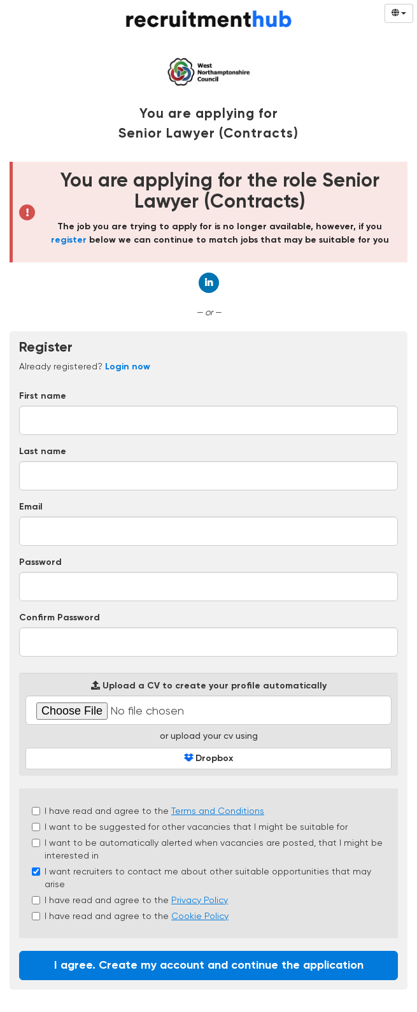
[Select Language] (399, 13)
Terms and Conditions (217, 811)
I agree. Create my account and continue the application (209, 965)
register (69, 240)
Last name (42, 451)
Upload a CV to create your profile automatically (209, 685)
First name (42, 396)
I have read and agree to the (148, 811)
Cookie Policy (200, 916)
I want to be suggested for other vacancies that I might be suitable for (190, 827)
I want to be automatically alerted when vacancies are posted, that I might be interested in (207, 848)
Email (31, 506)
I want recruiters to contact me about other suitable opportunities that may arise (201, 877)
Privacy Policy (199, 900)
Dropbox (208, 758)
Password (40, 562)
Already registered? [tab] (84, 366)
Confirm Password (59, 617)
